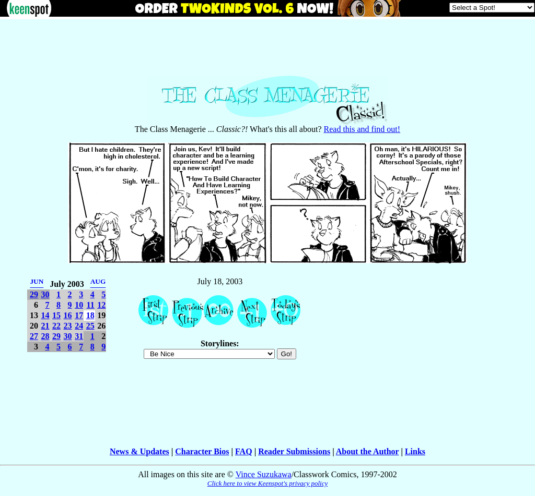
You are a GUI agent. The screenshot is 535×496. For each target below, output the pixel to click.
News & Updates (139, 451)
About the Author (367, 451)
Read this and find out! (362, 129)
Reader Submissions (294, 451)
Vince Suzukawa (264, 474)
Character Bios (202, 451)
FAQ (243, 451)
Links (415, 451)
